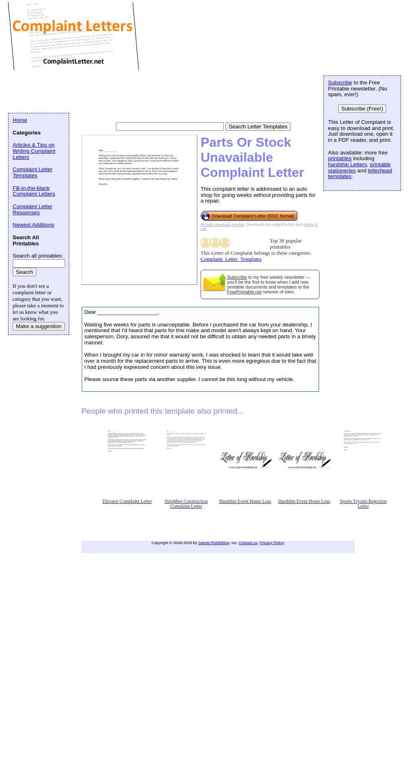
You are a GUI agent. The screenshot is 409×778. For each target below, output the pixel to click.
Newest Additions (33, 225)
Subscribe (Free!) (362, 109)
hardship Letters (347, 164)
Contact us (248, 542)
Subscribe (237, 277)
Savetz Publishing (213, 542)
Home (20, 120)
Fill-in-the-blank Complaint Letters (34, 191)
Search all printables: (38, 256)
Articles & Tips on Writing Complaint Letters (34, 151)
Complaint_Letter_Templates (231, 259)
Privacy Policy (272, 542)
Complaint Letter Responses (32, 209)
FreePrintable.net (244, 291)
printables (340, 158)
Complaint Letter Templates (32, 172)
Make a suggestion (38, 326)
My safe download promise (222, 225)
